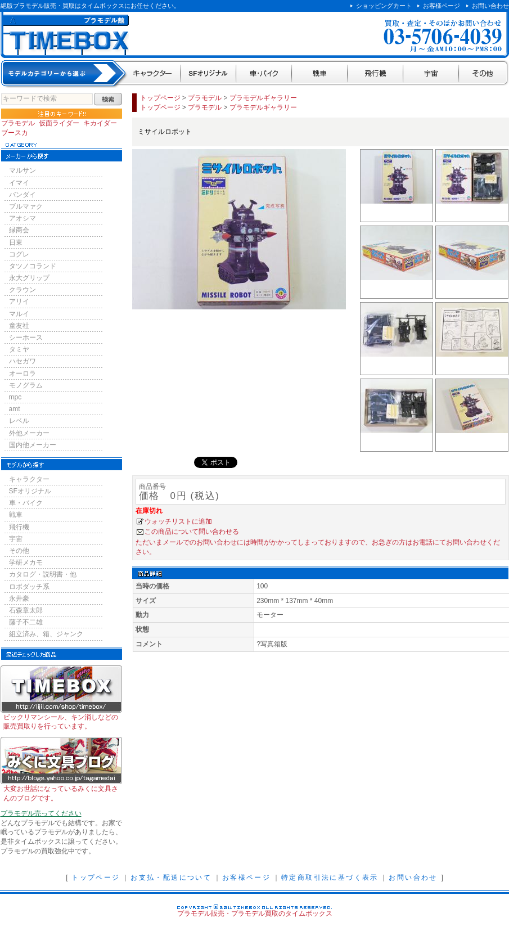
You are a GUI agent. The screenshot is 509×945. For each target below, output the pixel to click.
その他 (484, 74)
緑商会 (19, 230)
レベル (19, 421)
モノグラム (26, 385)
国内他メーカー (32, 445)
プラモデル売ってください (41, 813)
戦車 (320, 74)
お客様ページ (441, 5)
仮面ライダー (59, 123)
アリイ (19, 301)
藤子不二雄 (26, 622)
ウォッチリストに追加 (178, 521)
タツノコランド (32, 266)
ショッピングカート (384, 5)
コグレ (19, 254)
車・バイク (264, 74)
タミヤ (19, 349)
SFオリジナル (208, 74)
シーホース (26, 337)
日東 (15, 242)
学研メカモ (26, 562)
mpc (15, 397)
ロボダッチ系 (29, 587)
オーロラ (22, 373)
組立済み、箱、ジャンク (46, 634)
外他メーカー (29, 433)
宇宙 (431, 74)
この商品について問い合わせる (192, 532)
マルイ (19, 314)
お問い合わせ (490, 5)
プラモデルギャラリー (263, 98)
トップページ (160, 98)
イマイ (19, 183)
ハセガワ (22, 361)
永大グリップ (29, 278)
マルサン (22, 170)
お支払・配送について (170, 877)
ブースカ (14, 133)
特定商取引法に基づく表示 (330, 877)
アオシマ (22, 218)
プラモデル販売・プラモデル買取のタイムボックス (254, 913)
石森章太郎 (26, 610)
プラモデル (18, 123)
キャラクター (153, 74)
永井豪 (19, 598)
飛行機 (375, 74)
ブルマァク (26, 206)
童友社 (19, 326)
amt (14, 409)
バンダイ (22, 195)
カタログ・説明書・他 (42, 574)
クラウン (22, 290)
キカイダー (100, 123)
